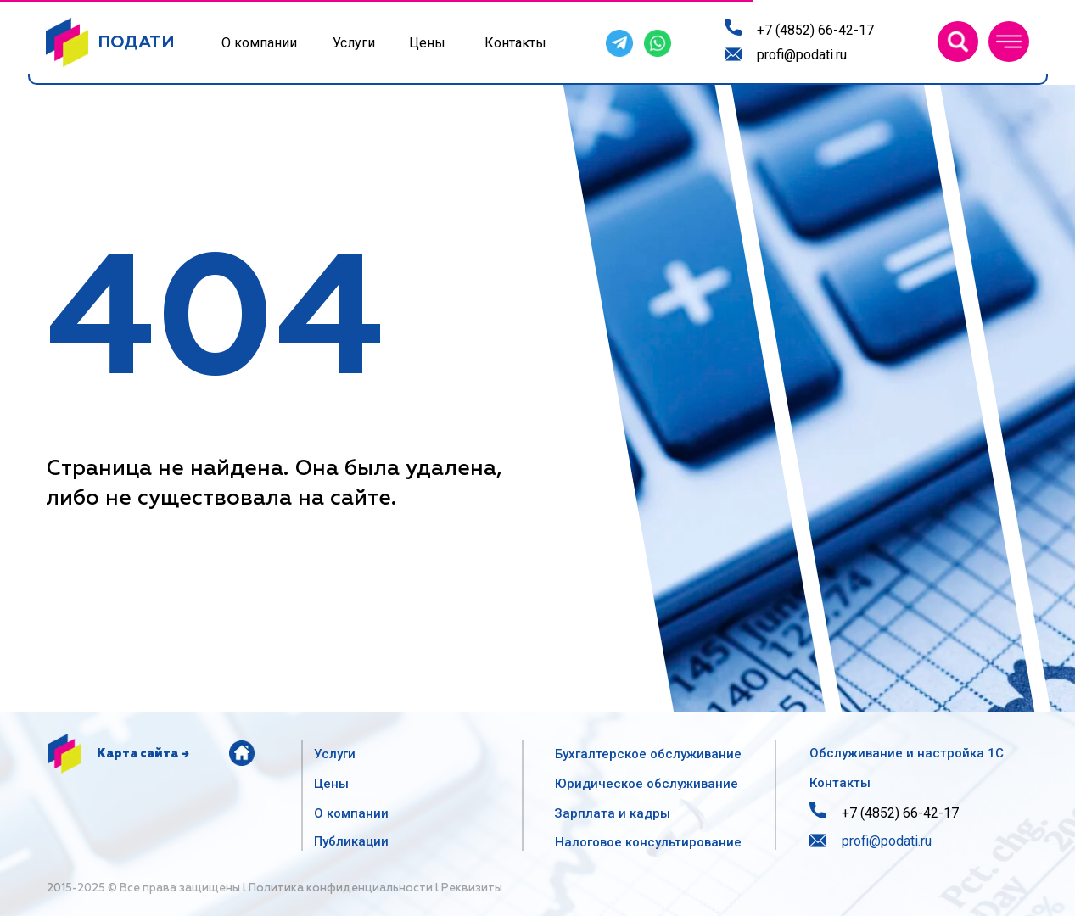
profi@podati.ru (802, 55)
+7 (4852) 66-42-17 (815, 30)
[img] (958, 41)
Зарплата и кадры (612, 813)
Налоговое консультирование (648, 842)
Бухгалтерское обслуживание (648, 754)
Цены (427, 43)
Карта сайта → (143, 754)
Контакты (515, 43)
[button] (1009, 41)
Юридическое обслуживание (646, 783)
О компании (259, 43)
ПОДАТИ (136, 42)
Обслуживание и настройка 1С (906, 753)
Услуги (354, 43)
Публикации (351, 841)
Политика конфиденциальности (341, 888)
